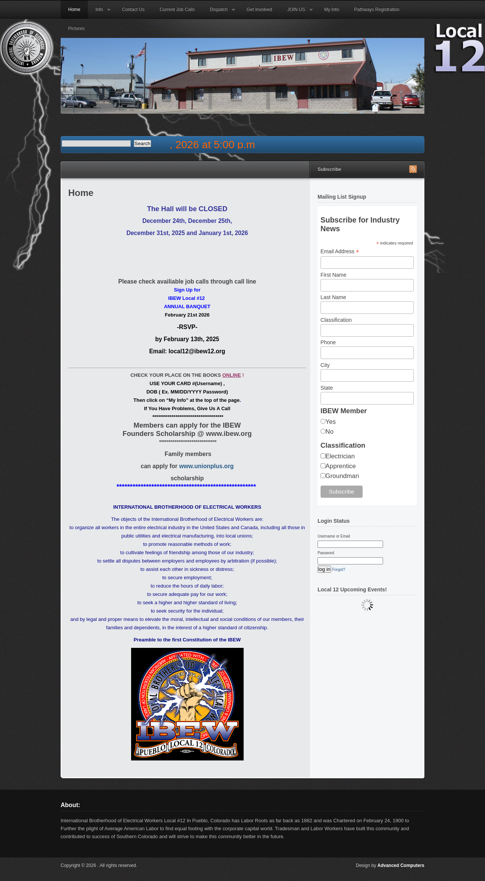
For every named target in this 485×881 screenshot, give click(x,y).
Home (74, 9)
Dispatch (218, 13)
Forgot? (338, 569)
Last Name (333, 297)
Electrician (340, 456)
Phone (328, 342)
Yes (330, 421)
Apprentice (340, 466)
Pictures (76, 28)
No (329, 431)
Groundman (342, 476)
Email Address (340, 251)
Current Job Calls (177, 9)
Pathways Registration (376, 9)
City (325, 365)
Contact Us (133, 9)
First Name (333, 275)
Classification (336, 320)
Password (326, 553)
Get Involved (259, 9)
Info (99, 13)
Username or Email (334, 536)
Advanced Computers (400, 865)
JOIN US (296, 13)
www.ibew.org (229, 433)
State (327, 388)
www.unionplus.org (206, 466)
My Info (331, 9)
